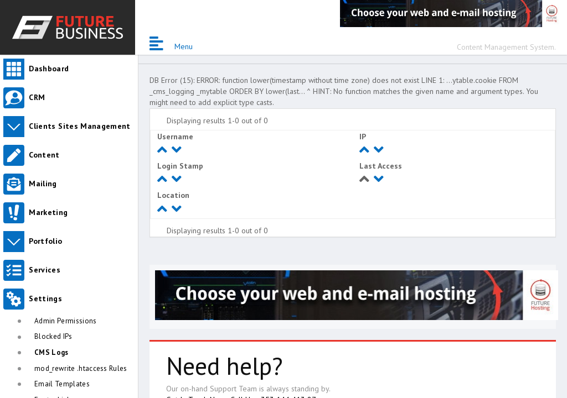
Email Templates (62, 384)
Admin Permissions (65, 321)
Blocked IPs (53, 336)
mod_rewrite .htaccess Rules (80, 368)
